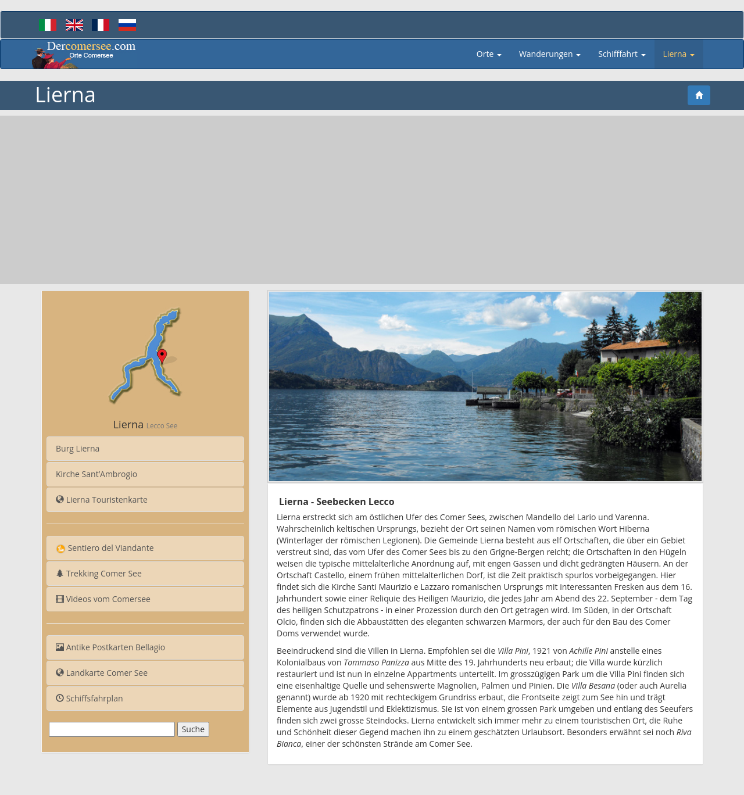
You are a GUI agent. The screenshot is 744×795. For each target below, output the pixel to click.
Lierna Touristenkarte (102, 499)
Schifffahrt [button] (621, 53)
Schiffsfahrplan (89, 698)
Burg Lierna (77, 448)
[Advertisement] (372, 200)
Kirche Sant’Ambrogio (96, 473)
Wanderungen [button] (550, 53)
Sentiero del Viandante (105, 548)
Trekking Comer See (99, 573)
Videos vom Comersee (103, 598)
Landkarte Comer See (102, 672)
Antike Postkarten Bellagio (110, 647)
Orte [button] (489, 53)
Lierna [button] (679, 53)
